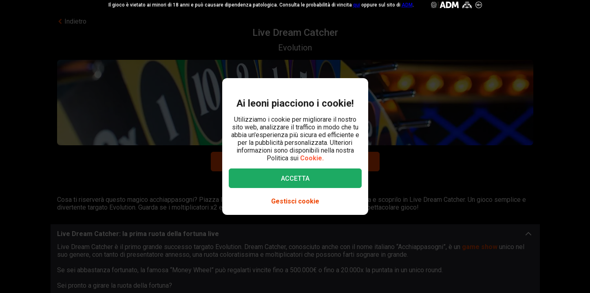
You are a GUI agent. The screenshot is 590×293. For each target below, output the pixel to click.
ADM (407, 5)
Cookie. (312, 158)
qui (356, 5)
